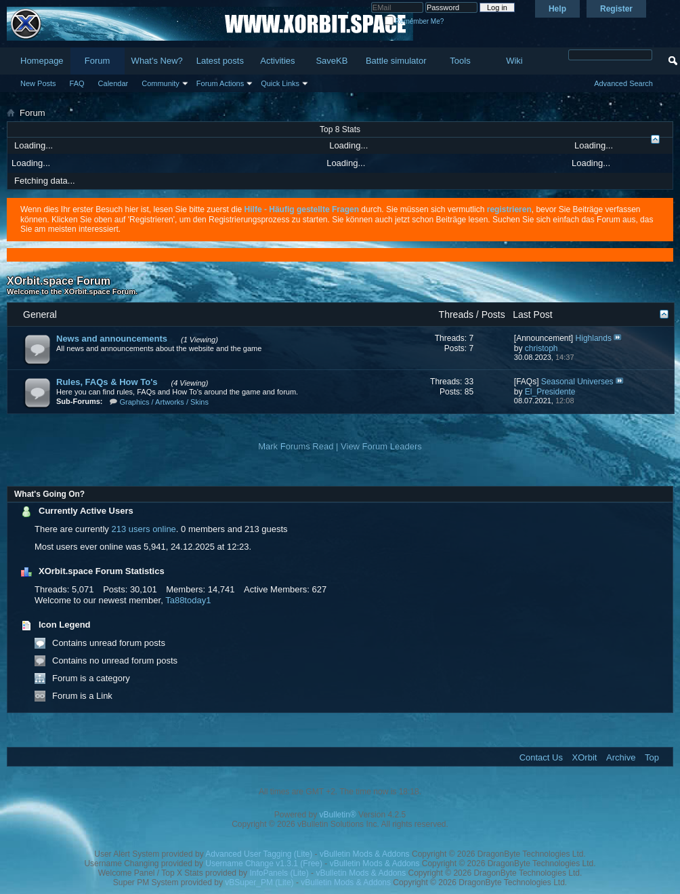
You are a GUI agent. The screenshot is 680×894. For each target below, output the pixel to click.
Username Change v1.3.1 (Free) (263, 863)
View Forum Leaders (381, 446)
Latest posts (220, 61)
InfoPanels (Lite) (278, 873)
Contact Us (541, 757)
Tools (460, 61)
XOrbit (584, 757)
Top (652, 757)
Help (557, 9)
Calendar (113, 83)
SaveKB (331, 61)
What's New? (157, 61)
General (40, 314)
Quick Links (280, 83)
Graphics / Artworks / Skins (164, 402)
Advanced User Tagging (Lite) (258, 854)
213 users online (143, 529)
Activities (277, 61)
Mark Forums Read (295, 446)
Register (616, 9)
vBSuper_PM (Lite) (259, 882)
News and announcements (111, 338)
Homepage (42, 61)
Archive (620, 757)
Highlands (594, 338)
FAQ (77, 83)
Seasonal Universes (577, 381)
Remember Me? (414, 21)
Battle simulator (396, 61)
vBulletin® (338, 814)
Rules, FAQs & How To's (106, 382)
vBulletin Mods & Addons (365, 854)
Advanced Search (623, 83)
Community (160, 83)
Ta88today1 (188, 600)
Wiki (514, 61)
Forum (97, 61)
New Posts (38, 83)
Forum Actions (220, 83)
